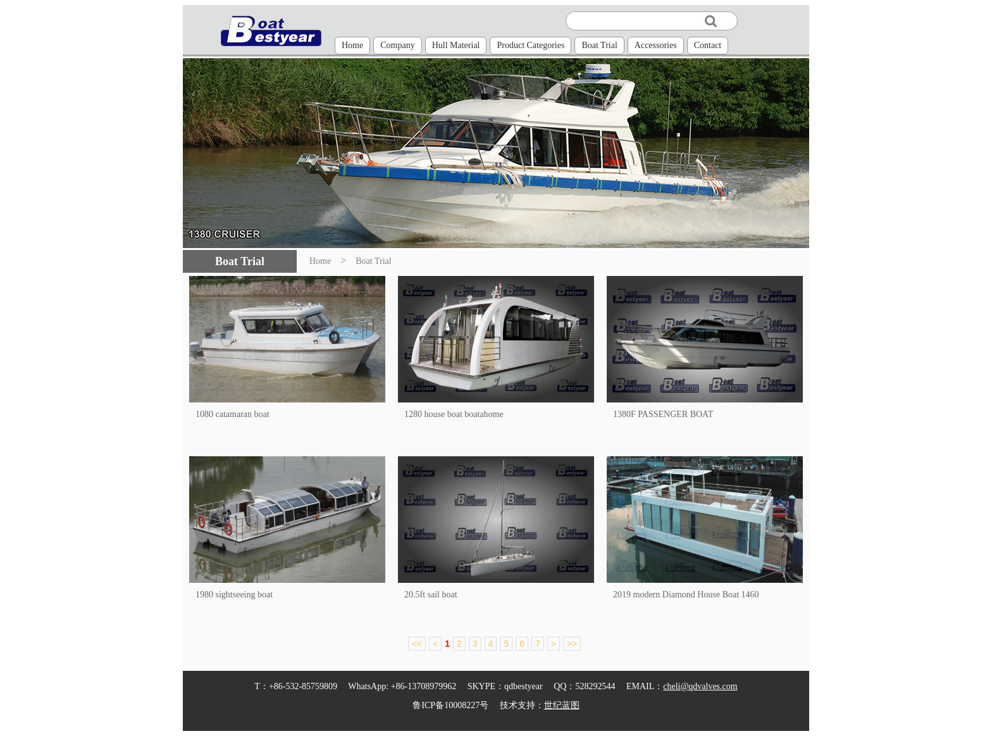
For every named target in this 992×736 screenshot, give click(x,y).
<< (417, 644)
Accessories (656, 45)
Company (397, 45)
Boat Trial (599, 45)
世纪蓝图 (562, 705)
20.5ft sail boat (430, 594)
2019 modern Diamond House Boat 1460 (686, 594)
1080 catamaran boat (232, 414)
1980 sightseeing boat (234, 594)
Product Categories (530, 45)
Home (352, 45)
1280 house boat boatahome (454, 414)
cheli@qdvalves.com (700, 686)
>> (572, 644)
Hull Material (456, 45)
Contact (708, 45)
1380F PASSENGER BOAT (663, 414)
